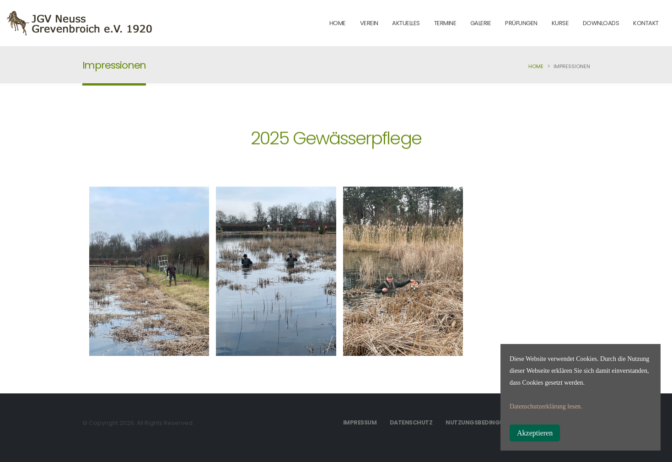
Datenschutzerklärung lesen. (546, 406)
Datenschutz (411, 422)
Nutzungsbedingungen (483, 422)
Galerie (480, 23)
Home (535, 66)
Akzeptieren (535, 433)
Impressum (360, 422)
